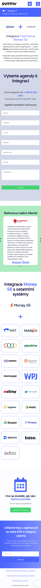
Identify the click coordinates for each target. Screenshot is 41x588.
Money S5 (20, 39)
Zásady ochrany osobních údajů (20, 576)
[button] (30, 4)
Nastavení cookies (20, 581)
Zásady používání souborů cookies (20, 571)
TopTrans (26, 36)
